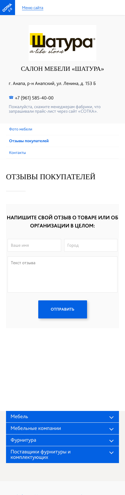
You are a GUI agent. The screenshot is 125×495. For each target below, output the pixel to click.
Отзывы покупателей (29, 141)
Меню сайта (32, 8)
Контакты (17, 153)
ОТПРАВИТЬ (62, 309)
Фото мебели (20, 129)
